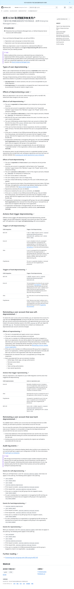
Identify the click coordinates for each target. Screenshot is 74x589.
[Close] (70, 2)
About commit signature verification (28, 187)
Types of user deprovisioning (16, 67)
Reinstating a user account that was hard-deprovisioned (20, 418)
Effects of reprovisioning (12, 331)
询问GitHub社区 (42, 571)
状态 (21, 583)
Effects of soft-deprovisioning (14, 101)
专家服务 (28, 583)
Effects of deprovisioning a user (17, 92)
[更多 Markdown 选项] (69, 19)
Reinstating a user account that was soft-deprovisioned (20, 313)
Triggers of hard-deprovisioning (15, 270)
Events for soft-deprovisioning (14, 471)
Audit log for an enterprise (12, 453)
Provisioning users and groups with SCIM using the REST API (21, 557)
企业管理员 (6, 11)
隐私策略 (4, 574)
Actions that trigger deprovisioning (18, 214)
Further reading (10, 554)
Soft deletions (30, 247)
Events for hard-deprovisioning (14, 503)
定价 (24, 583)
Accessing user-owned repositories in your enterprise (29, 155)
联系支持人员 (41, 574)
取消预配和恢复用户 (32, 11)
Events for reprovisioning (12, 527)
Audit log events (10, 446)
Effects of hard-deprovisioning (14, 160)
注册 (71, 7)
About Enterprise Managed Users (21, 62)
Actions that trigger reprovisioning (16, 373)
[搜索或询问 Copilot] (43, 7)
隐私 (18, 583)
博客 (32, 583)
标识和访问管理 (13, 11)
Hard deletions (37, 284)
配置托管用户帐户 (23, 11)
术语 (14, 583)
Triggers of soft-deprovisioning (14, 226)
